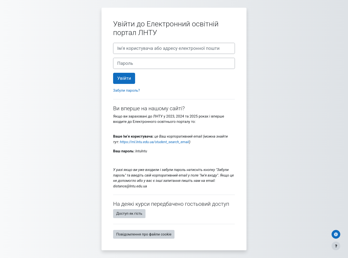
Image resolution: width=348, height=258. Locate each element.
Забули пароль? (126, 90)
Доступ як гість (129, 213)
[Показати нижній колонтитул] (336, 246)
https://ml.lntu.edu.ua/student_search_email (154, 142)
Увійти (124, 78)
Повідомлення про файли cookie (143, 234)
